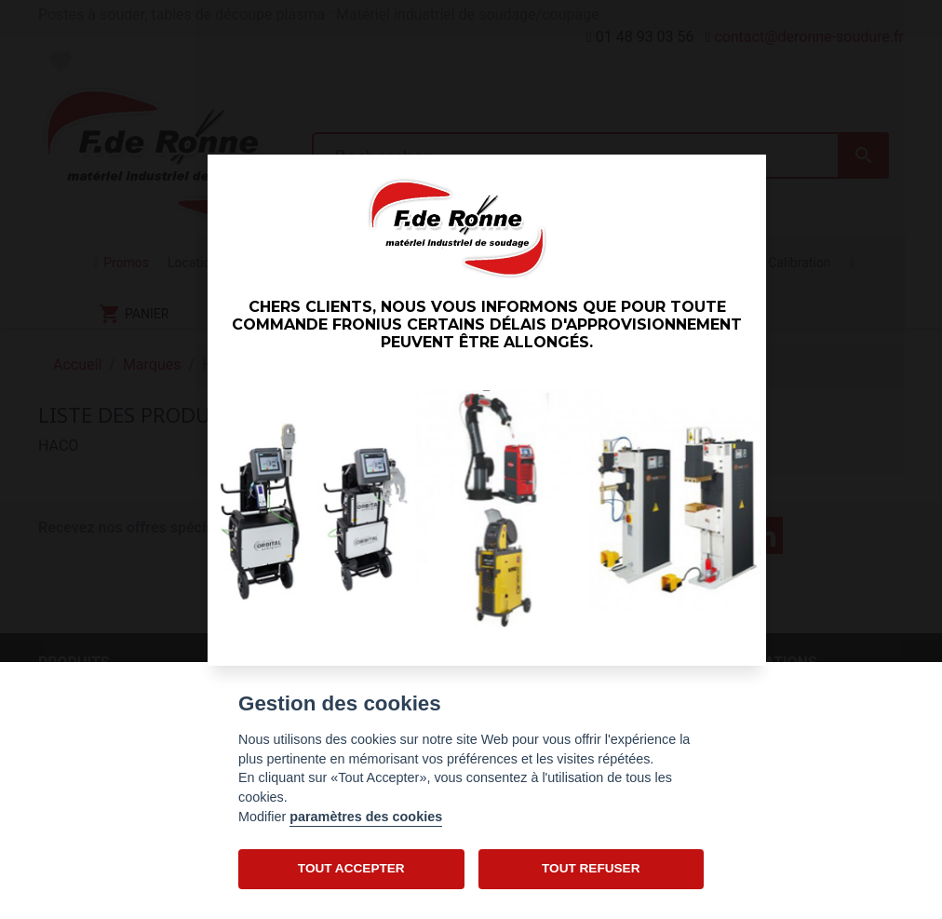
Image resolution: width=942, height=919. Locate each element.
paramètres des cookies (365, 816)
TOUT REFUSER (590, 868)
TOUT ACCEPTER (351, 868)
